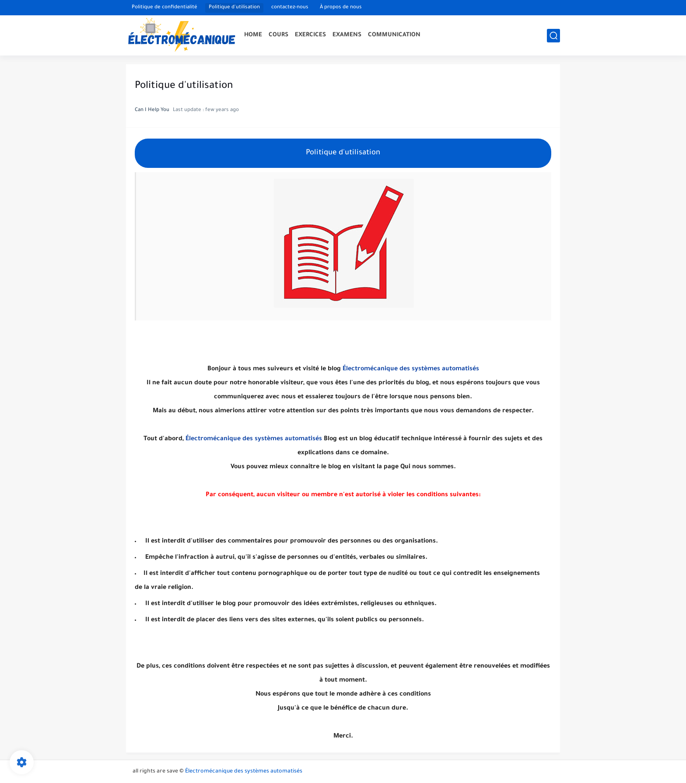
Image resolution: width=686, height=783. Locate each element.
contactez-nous (289, 7)
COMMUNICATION (394, 35)
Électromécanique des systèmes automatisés (411, 369)
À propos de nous (341, 7)
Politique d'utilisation (234, 7)
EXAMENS (346, 35)
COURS (278, 35)
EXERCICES (310, 35)
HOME (253, 35)
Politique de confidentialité (164, 7)
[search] (553, 35)
